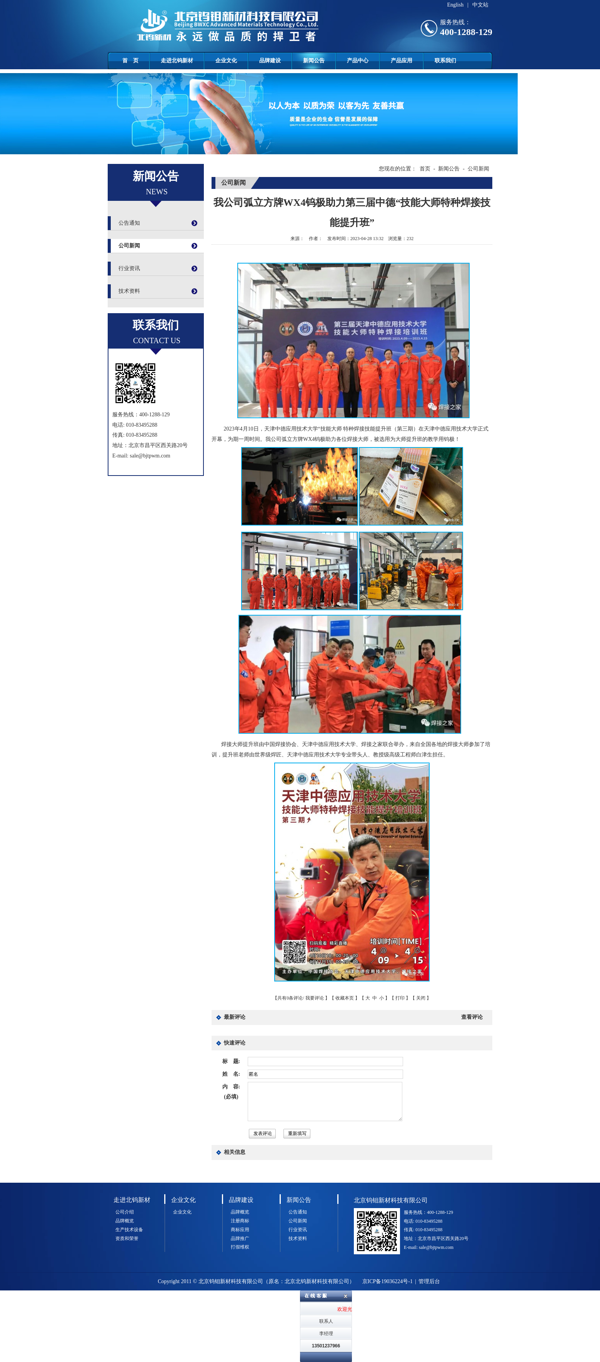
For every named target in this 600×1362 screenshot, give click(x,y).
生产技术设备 (129, 1229)
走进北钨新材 (177, 60)
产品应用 (401, 60)
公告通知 (129, 223)
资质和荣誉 (126, 1238)
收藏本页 (344, 998)
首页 (425, 169)
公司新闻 (129, 246)
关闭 (420, 998)
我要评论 (314, 998)
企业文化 (226, 60)
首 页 (130, 60)
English (455, 5)
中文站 (480, 5)
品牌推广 (240, 1238)
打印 (400, 998)
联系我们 (445, 60)
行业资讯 (129, 268)
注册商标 (240, 1220)
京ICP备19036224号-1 (387, 1281)
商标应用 (240, 1229)
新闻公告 (314, 60)
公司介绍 (124, 1212)
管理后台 (429, 1281)
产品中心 (357, 60)
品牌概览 (124, 1220)
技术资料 (129, 291)
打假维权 (240, 1247)
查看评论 (472, 1017)
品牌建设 (270, 60)
